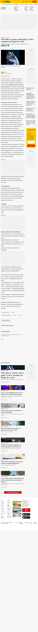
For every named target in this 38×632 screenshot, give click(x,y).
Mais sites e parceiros (9, 505)
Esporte (26, 4)
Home (3, 4)
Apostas (8, 502)
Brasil (2, 515)
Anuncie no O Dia (28, 1)
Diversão (21, 4)
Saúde (14, 315)
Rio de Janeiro (16, 4)
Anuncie (16, 522)
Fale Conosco (31, 523)
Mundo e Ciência (2, 517)
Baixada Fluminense (6, 315)
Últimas (3, 8)
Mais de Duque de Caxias (12, 492)
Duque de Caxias (5, 37)
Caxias (13, 312)
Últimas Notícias (8, 4)
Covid (19, 315)
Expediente (27, 522)
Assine (34, 1)
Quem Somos (35, 523)
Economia (36, 4)
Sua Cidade (8, 500)
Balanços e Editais (9, 509)
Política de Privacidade (21, 523)
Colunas (31, 4)
